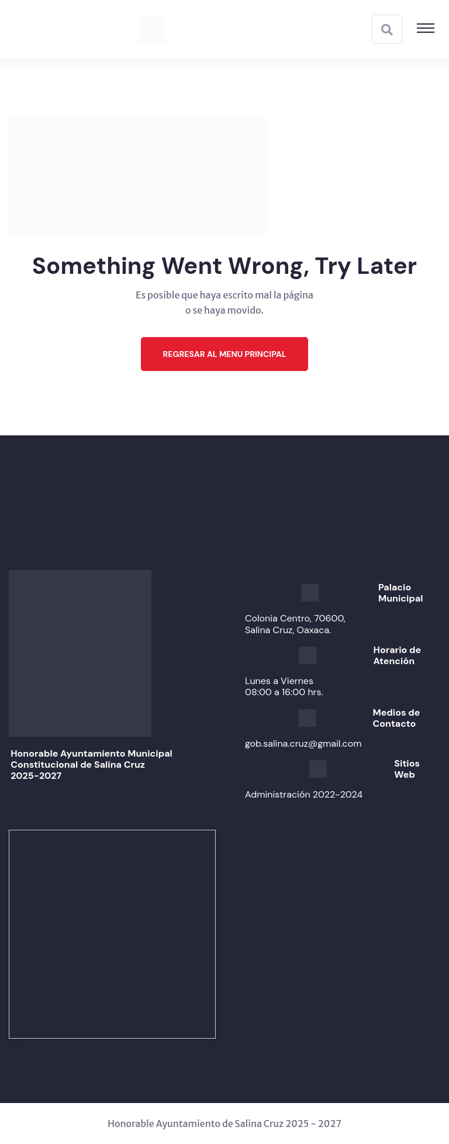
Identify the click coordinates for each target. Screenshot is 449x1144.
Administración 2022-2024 (303, 794)
